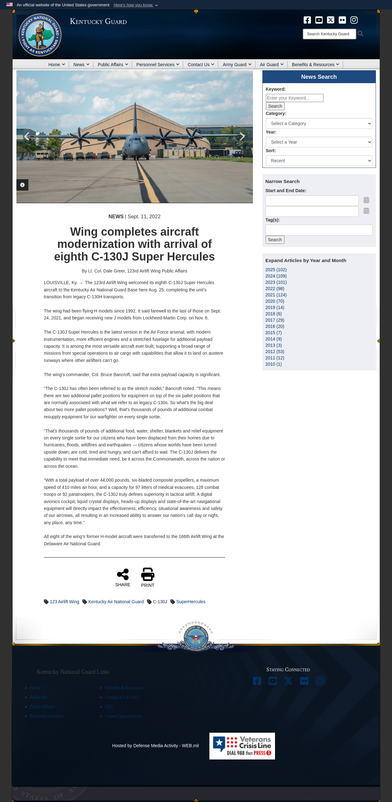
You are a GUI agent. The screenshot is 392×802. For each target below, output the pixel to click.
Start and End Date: (286, 190)
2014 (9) (274, 338)
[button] (136, 5)
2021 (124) (276, 294)
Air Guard (272, 64)
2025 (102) (276, 269)
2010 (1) (274, 364)
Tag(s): (273, 219)
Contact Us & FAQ (122, 697)
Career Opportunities (123, 716)
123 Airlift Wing (64, 601)
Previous (27, 136)
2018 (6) (274, 313)
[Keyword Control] (295, 98)
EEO (109, 706)
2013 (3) (274, 345)
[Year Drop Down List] (319, 142)
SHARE (122, 577)
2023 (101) (276, 282)
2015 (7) (274, 332)
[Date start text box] (312, 200)
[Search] (329, 34)
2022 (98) (275, 288)
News (81, 64)
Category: (276, 113)
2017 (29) (275, 320)
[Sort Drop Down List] (319, 160)
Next (242, 136)
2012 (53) (275, 351)
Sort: (271, 150)
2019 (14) (275, 307)
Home (57, 64)
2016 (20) (275, 326)
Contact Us (201, 64)
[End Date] (312, 211)
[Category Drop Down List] (319, 123)
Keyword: (276, 89)
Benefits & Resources (316, 64)
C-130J (160, 601)
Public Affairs (113, 64)
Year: (271, 132)
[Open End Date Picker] (366, 211)
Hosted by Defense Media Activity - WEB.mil (155, 745)
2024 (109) (276, 275)
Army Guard (237, 64)
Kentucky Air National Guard (116, 601)
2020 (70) (275, 301)
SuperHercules (191, 601)
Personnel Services (158, 64)
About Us (38, 697)
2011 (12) (275, 357)
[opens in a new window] (307, 19)
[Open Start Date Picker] (366, 200)
